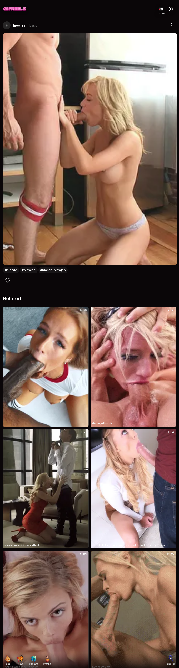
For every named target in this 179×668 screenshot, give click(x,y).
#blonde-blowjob (53, 270)
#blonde (11, 270)
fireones (19, 25)
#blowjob (29, 270)
